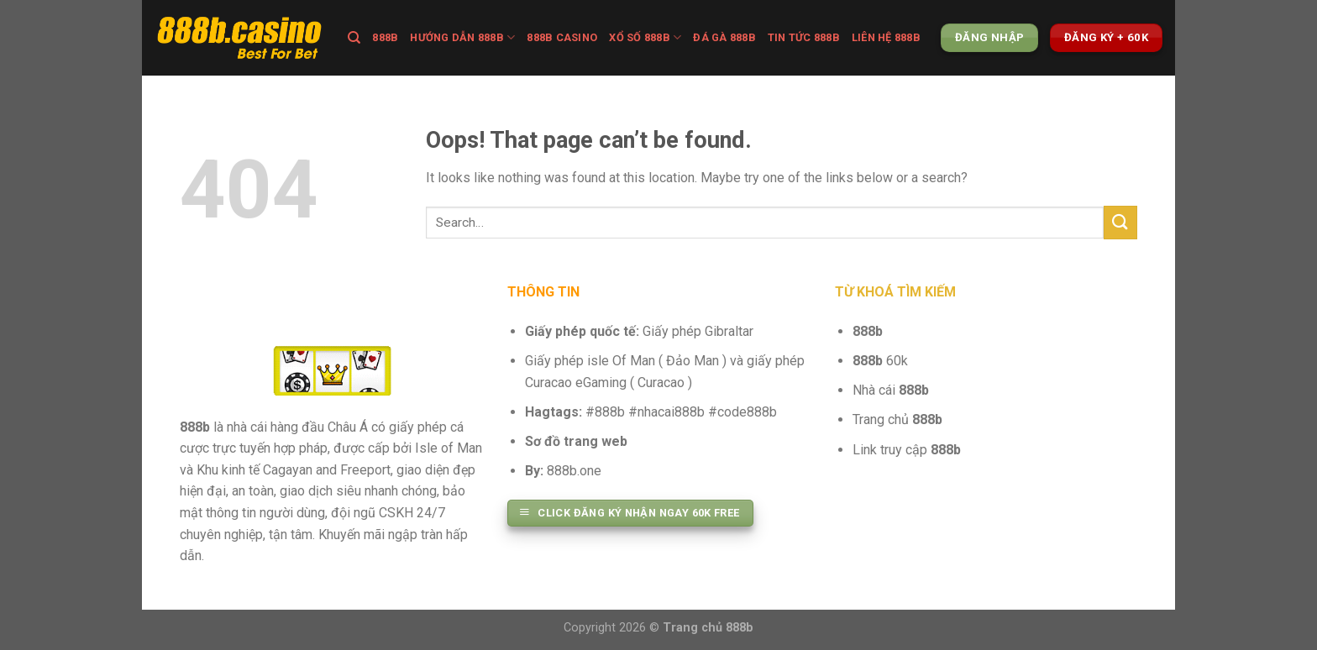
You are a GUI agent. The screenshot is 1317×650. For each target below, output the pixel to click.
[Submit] (1120, 222)
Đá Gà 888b (724, 37)
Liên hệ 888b (886, 37)
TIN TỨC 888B (804, 37)
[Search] (354, 38)
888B (385, 37)
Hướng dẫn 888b (462, 37)
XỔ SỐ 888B (645, 37)
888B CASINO (562, 37)
